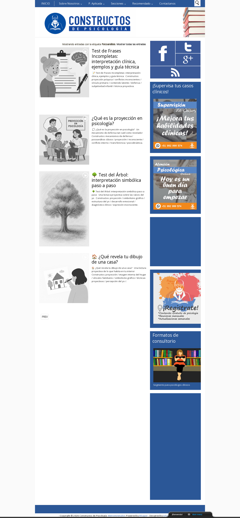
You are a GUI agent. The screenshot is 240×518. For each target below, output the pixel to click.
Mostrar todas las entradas (131, 44)
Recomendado (141, 3)
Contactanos (167, 3)
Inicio (45, 3)
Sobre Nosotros (69, 3)
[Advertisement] (78, 109)
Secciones (117, 3)
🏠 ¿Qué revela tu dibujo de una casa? (117, 259)
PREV (45, 317)
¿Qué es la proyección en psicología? (117, 120)
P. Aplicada (95, 3)
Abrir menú (197, 514)
